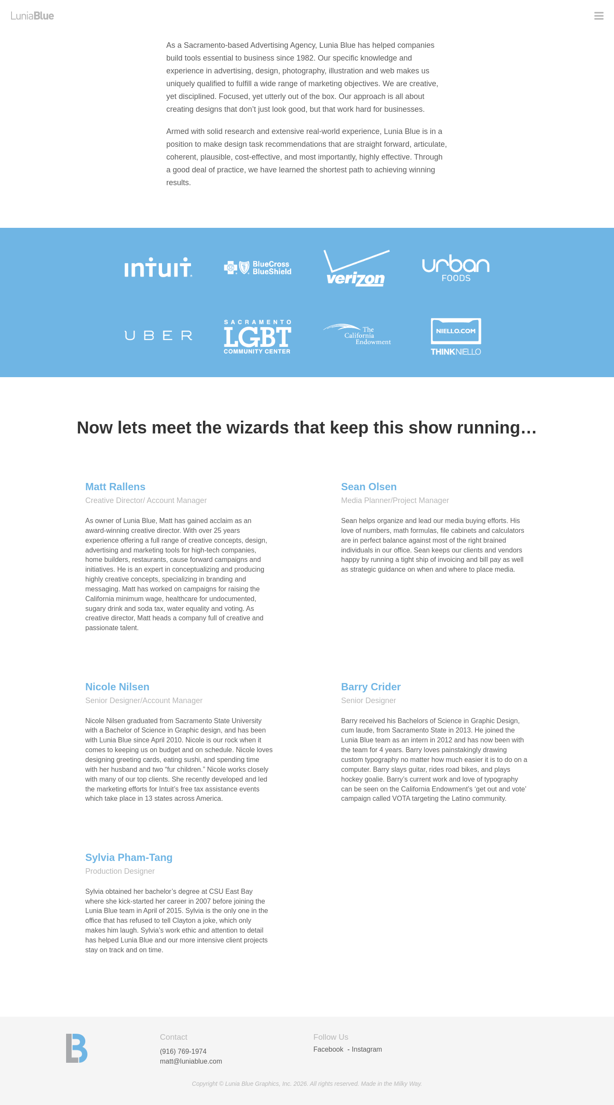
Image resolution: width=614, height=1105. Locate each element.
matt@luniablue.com (191, 1061)
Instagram (367, 1049)
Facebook (328, 1049)
